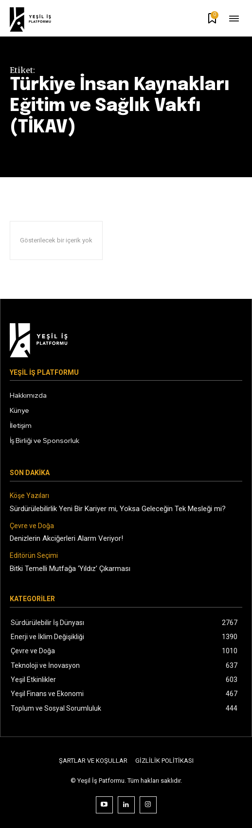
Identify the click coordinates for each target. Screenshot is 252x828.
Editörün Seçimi (34, 555)
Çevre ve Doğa (32, 526)
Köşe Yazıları (29, 495)
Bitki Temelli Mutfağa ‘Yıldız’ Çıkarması (70, 568)
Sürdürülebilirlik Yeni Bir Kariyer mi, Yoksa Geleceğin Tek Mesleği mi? (118, 508)
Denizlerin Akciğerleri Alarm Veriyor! (66, 538)
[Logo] (37, 19)
